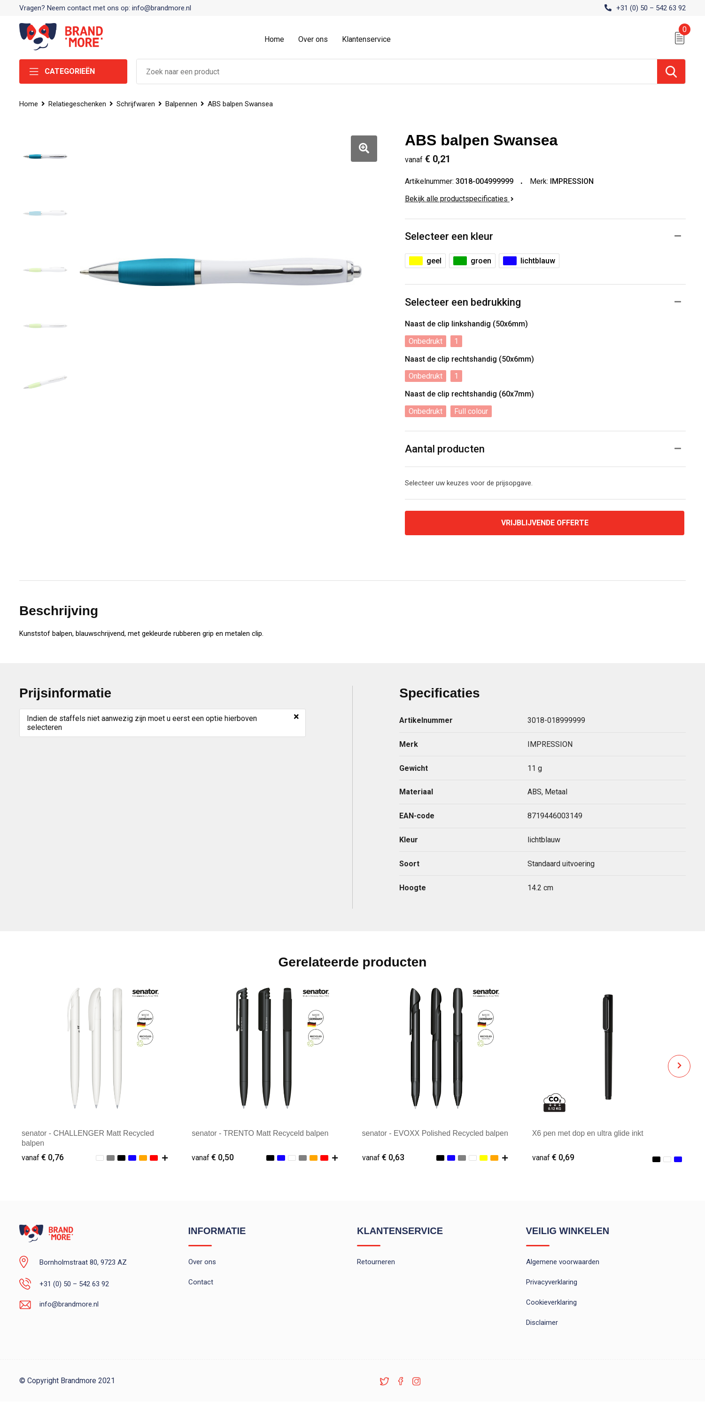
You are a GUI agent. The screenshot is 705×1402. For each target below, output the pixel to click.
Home (274, 39)
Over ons (313, 39)
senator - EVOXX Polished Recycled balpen (435, 1134)
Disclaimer (542, 1323)
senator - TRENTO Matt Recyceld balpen (260, 1134)
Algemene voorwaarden (562, 1263)
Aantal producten (445, 449)
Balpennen (181, 104)
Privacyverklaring (551, 1283)
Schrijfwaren (135, 104)
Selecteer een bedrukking (463, 302)
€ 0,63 (383, 1157)
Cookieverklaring (551, 1303)
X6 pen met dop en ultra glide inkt (588, 1134)
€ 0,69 (553, 1157)
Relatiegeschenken (77, 104)
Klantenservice (366, 39)
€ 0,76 (43, 1157)
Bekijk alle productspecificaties (459, 198)
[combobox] (397, 71)
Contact (200, 1283)
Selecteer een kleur (449, 236)
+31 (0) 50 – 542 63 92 (651, 8)
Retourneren (376, 1263)
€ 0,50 (213, 1157)
